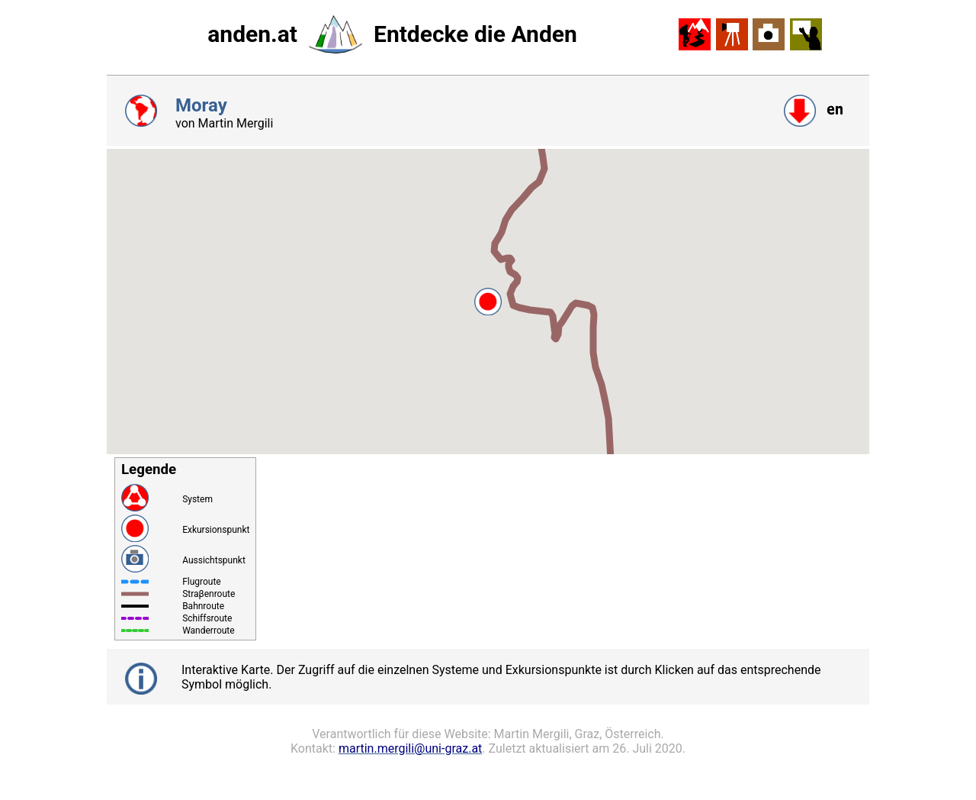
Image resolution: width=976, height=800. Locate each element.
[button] (488, 301)
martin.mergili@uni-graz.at (410, 748)
